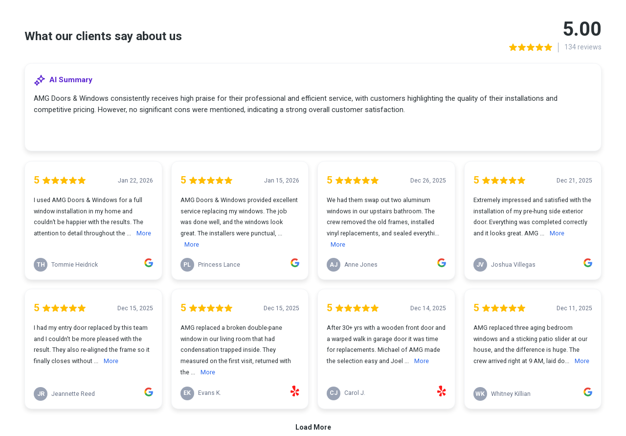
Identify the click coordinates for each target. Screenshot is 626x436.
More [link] (143, 233)
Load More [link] (313, 427)
